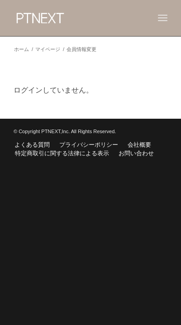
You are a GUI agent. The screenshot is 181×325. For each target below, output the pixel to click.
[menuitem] (32, 144)
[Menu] (162, 18)
